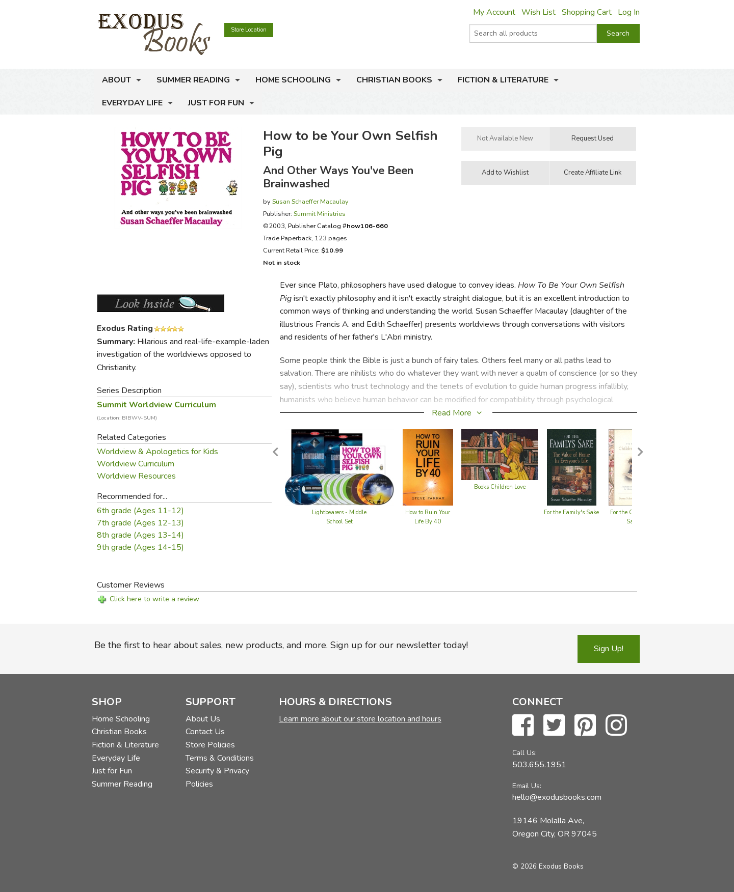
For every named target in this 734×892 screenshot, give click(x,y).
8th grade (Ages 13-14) (140, 535)
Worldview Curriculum (135, 463)
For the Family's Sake (571, 512)
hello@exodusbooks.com (556, 797)
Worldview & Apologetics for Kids (157, 451)
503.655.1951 (539, 764)
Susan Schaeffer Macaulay (310, 201)
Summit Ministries (320, 213)
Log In (629, 12)
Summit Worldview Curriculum (156, 410)
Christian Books (394, 80)
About (116, 80)
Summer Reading (193, 80)
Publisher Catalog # (338, 225)
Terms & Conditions (220, 758)
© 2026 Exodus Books (548, 866)
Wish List (538, 12)
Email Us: (526, 786)
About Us (203, 718)
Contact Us (205, 731)
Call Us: (524, 753)
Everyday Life (132, 102)
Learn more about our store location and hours (360, 718)
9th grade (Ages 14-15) (140, 547)
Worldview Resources (136, 476)
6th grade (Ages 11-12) (140, 510)
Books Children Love (500, 487)
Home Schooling (293, 80)
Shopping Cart (587, 12)
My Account (494, 12)
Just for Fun (216, 102)
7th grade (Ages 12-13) (140, 522)
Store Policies (210, 744)
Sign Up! (608, 648)
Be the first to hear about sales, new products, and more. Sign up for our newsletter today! (281, 645)
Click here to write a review (154, 599)
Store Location (249, 30)
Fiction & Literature (503, 80)
